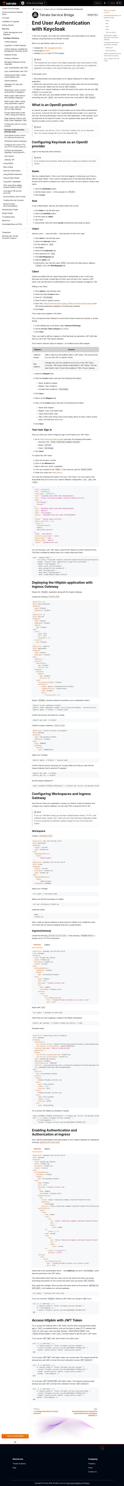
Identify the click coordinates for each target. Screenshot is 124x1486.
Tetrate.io (91, 1464)
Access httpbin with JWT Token (111, 60)
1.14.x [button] (97, 3)
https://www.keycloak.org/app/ (55, 303)
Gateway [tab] (37, 945)
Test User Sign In (111, 32)
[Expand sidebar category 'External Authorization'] (27, 170)
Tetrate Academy (19, 1464)
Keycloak (44, 53)
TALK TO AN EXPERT (15, 1436)
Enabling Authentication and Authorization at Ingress (112, 54)
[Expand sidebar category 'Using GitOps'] (27, 163)
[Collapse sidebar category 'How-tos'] (27, 28)
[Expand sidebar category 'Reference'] (27, 220)
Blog (14, 1468)
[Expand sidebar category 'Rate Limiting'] (27, 167)
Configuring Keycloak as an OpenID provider (112, 16)
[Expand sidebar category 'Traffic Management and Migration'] (27, 33)
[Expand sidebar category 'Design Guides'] (27, 213)
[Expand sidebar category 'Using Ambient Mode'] (27, 178)
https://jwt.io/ (57, 473)
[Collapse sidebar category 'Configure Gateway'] (27, 38)
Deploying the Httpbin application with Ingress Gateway (111, 37)
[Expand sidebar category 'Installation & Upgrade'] (27, 21)
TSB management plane (53, 48)
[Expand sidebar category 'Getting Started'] (27, 25)
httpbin (65, 63)
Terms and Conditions (73, 1483)
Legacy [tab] (47, 945)
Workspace (109, 47)
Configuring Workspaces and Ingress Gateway (111, 43)
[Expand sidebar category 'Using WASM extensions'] (27, 174)
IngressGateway (111, 50)
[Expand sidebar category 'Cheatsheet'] (27, 232)
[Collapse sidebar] (15, 1442)
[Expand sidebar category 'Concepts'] (27, 17)
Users (107, 26)
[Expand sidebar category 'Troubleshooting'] (27, 216)
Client (107, 29)
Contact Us (92, 1472)
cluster (47, 51)
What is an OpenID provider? (109, 11)
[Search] (115, 3)
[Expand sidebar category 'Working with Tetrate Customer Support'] (27, 237)
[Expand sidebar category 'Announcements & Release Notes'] (27, 13)
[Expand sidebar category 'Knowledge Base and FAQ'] (27, 224)
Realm (107, 20)
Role (107, 23)
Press (90, 1468)
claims (85, 113)
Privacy (86, 1483)
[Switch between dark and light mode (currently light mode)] (104, 3)
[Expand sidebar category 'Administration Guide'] (27, 209)
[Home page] (33, 9)
